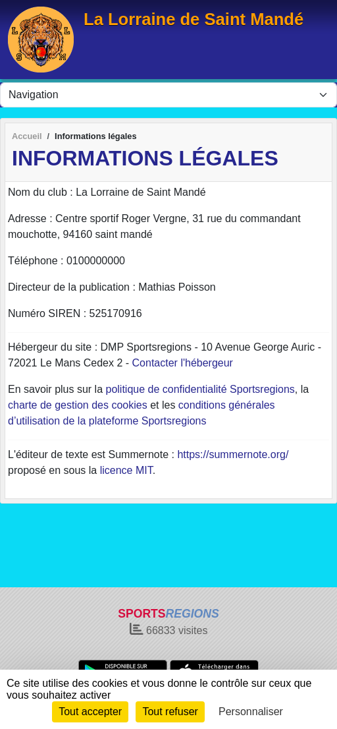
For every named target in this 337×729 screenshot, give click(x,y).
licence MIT (126, 470)
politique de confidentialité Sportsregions (200, 389)
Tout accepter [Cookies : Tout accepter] (90, 711)
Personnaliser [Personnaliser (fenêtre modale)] (251, 711)
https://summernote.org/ (232, 454)
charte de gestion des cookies (77, 405)
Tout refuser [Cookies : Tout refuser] (169, 711)
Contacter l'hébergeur (182, 362)
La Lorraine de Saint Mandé (193, 19)
